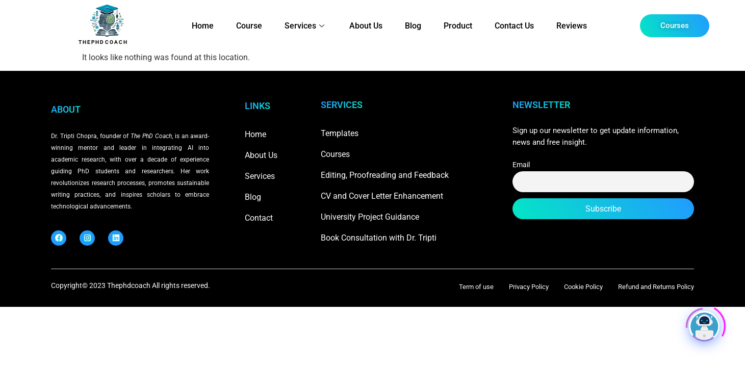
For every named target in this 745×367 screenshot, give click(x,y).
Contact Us (514, 26)
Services (306, 26)
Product (458, 26)
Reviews (571, 26)
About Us (365, 26)
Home (203, 26)
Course (249, 26)
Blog (413, 26)
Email (521, 165)
